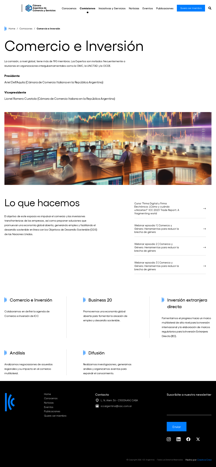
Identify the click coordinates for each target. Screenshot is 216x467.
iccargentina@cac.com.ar (116, 406)
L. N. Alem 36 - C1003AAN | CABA (119, 400)
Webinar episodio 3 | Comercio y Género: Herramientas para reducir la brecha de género (156, 266)
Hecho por (198, 459)
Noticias (48, 402)
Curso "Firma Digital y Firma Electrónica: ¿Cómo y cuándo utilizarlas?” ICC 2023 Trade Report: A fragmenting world (156, 208)
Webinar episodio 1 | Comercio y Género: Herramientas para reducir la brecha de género (156, 229)
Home (12, 28)
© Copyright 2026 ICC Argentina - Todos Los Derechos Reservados (155, 459)
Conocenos (50, 398)
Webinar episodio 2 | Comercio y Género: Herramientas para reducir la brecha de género (156, 247)
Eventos (48, 407)
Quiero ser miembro (55, 415)
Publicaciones (52, 411)
